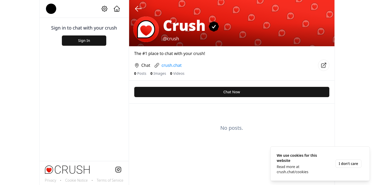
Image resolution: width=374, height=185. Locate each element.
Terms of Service (110, 180)
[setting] (104, 8)
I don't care (348, 163)
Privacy (50, 180)
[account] (51, 9)
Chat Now (231, 91)
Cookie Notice (76, 180)
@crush (171, 38)
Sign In (84, 40)
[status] (320, 163)
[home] (116, 8)
